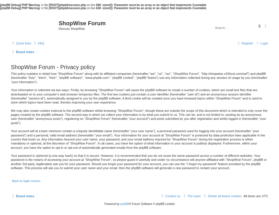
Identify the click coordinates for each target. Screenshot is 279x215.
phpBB (124, 204)
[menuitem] (38, 43)
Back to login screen (26, 181)
